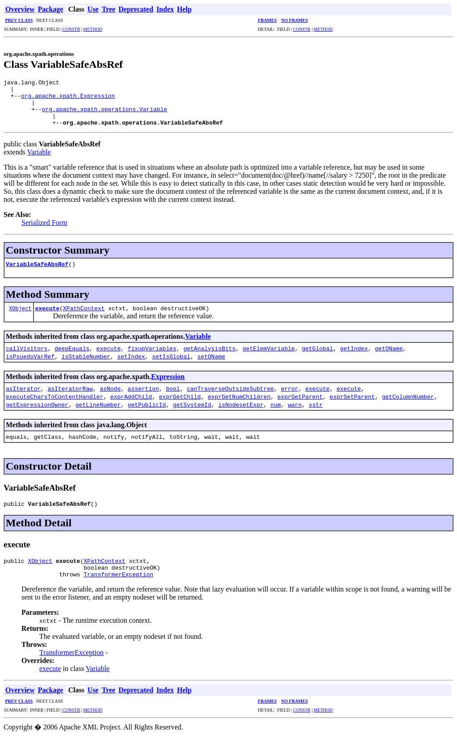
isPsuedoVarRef (30, 366)
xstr (316, 414)
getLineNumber (97, 414)
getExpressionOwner (37, 414)
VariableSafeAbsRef (37, 273)
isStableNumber (86, 366)
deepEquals (71, 358)
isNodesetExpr (240, 414)
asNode (110, 398)
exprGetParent (299, 406)
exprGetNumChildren (239, 406)
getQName (389, 358)
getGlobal (317, 358)
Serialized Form (44, 232)
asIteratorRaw (70, 398)
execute (47, 317)
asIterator (23, 398)
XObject (20, 317)
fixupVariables (152, 358)
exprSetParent (351, 406)
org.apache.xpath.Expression (68, 100)
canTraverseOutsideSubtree (230, 398)
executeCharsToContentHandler (54, 406)
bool (173, 398)
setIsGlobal (171, 366)
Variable (39, 161)
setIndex (131, 366)
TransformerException (118, 589)
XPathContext (84, 317)
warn (295, 414)
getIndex (354, 358)
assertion (143, 398)
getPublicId (147, 414)
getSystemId (192, 414)
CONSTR (71, 29)
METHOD (92, 29)
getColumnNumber (408, 406)
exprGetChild (180, 406)
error (289, 398)
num (275, 414)
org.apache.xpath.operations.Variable (104, 116)
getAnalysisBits (209, 358)
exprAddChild (131, 406)
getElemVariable (269, 358)
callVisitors (27, 358)
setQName (211, 366)
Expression (167, 386)
